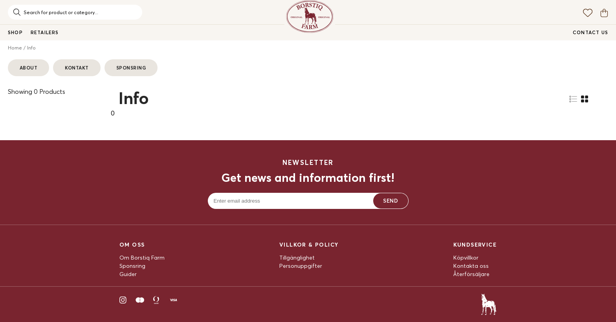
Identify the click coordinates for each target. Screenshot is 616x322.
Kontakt (76, 68)
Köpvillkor (465, 257)
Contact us (590, 32)
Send (390, 200)
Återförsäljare (471, 274)
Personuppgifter (300, 265)
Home (15, 48)
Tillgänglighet (297, 257)
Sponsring (131, 68)
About (28, 68)
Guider (128, 274)
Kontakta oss (471, 265)
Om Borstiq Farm (142, 257)
